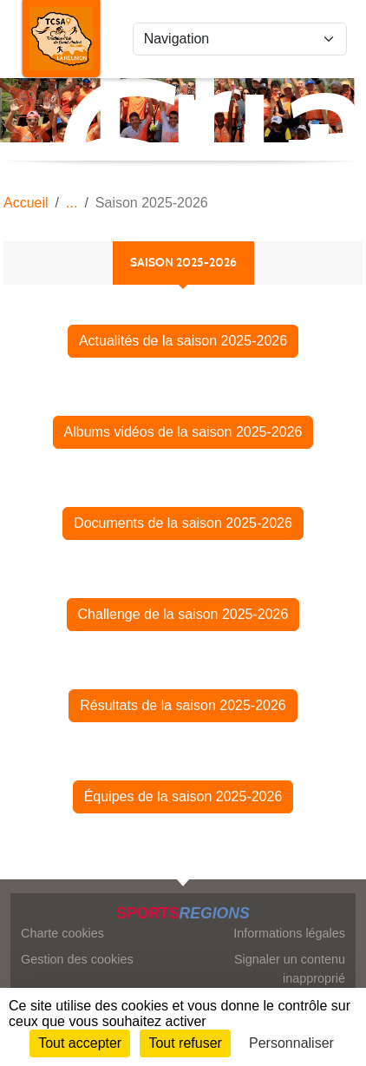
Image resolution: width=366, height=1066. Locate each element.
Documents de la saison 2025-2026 (183, 523)
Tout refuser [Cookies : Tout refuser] (184, 1043)
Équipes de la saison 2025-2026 (183, 796)
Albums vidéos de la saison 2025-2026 (183, 431)
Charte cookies (62, 933)
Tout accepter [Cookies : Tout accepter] (79, 1043)
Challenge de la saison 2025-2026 (183, 614)
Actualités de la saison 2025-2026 (183, 340)
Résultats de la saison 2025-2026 (183, 705)
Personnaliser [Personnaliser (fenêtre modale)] (291, 1043)
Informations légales (289, 933)
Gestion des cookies (77, 959)
